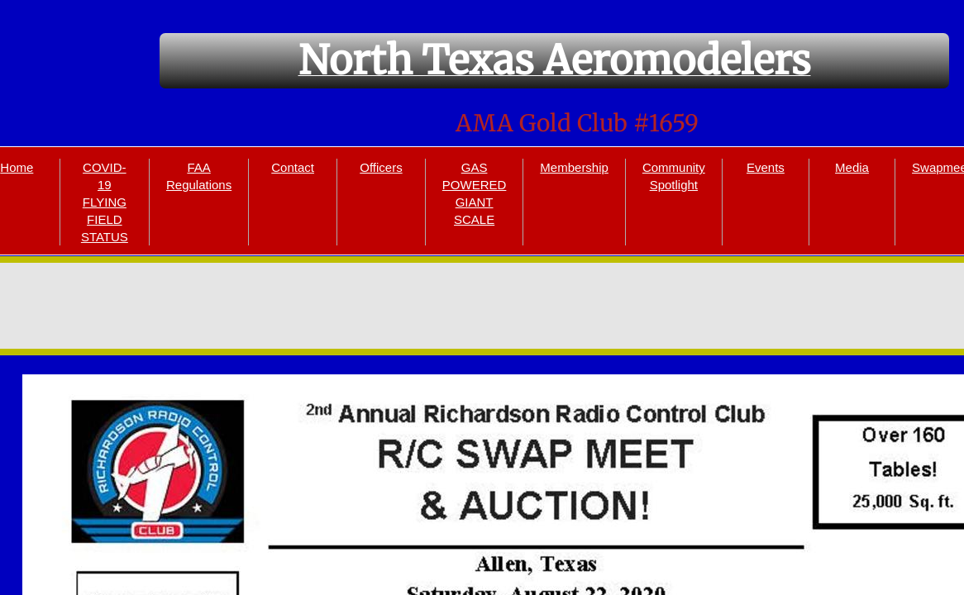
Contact (292, 167)
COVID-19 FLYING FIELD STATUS (104, 202)
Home (16, 167)
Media (852, 167)
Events (766, 167)
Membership (574, 167)
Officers (381, 167)
